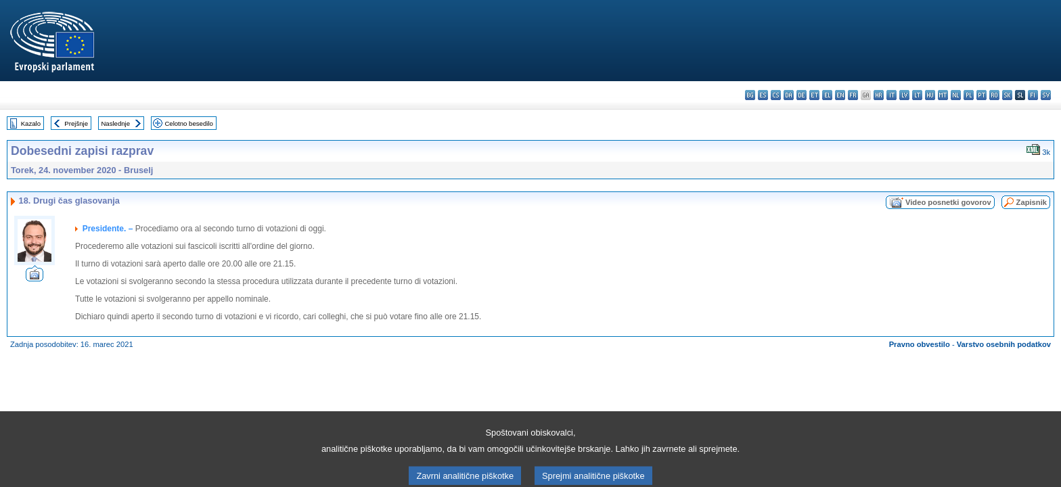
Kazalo (31, 123)
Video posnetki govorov (948, 202)
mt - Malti (943, 95)
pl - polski (969, 95)
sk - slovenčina (1007, 95)
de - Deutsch (801, 95)
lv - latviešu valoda (904, 95)
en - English (840, 95)
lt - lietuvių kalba (917, 95)
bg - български (750, 95)
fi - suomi (1033, 95)
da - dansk (789, 95)
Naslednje (115, 123)
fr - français (853, 95)
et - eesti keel (814, 95)
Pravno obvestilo (919, 344)
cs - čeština (776, 95)
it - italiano (891, 95)
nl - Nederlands (956, 95)
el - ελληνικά (827, 95)
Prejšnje (76, 123)
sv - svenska (1046, 95)
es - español (763, 95)
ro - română (994, 95)
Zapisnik (1031, 202)
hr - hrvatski (879, 95)
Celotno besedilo (188, 123)
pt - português (981, 95)
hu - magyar (930, 95)
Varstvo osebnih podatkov (1004, 344)
